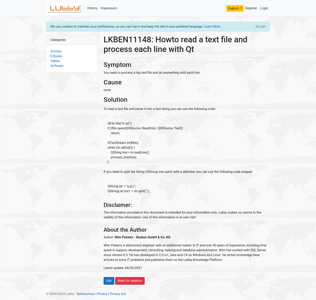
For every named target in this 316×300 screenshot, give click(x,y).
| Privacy (102, 294)
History (92, 8)
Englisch (233, 8)
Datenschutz (86, 294)
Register (251, 8)
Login (264, 8)
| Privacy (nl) (117, 294)
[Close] (261, 26)
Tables (55, 61)
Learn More (212, 26)
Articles (55, 51)
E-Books (56, 56)
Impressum (109, 8)
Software (56, 66)
